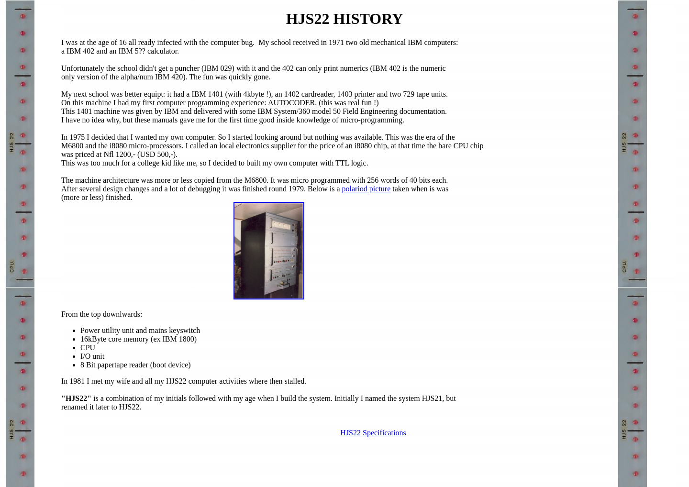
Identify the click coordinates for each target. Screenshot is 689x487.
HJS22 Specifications (373, 433)
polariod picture (366, 189)
